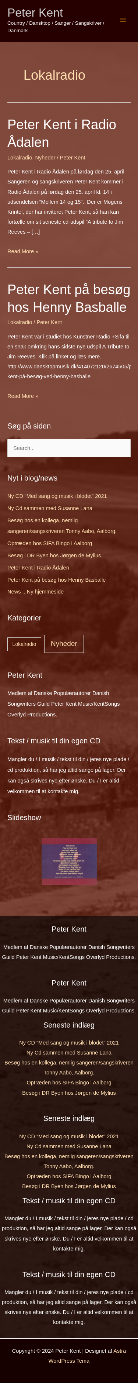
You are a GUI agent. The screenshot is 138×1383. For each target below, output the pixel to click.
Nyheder (45, 158)
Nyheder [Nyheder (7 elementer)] (64, 643)
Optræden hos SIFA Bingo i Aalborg (49, 543)
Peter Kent (35, 12)
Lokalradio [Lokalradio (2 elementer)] (24, 644)
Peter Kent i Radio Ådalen (38, 568)
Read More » (22, 251)
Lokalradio (19, 158)
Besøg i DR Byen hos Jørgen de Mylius (54, 555)
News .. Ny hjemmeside (35, 592)
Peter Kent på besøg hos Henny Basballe (56, 580)
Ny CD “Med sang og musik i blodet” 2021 (57, 496)
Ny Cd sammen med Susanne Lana (49, 508)
